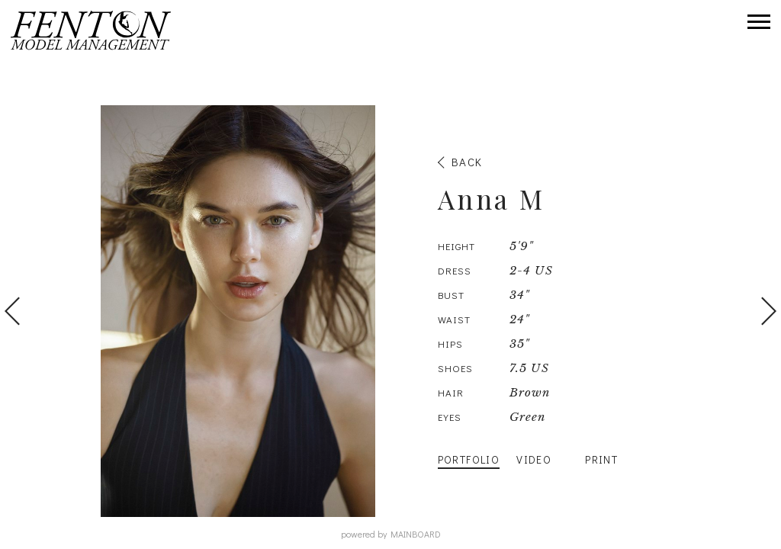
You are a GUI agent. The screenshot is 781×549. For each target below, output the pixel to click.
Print (601, 459)
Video (533, 459)
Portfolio (469, 459)
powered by (391, 534)
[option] (390, 311)
